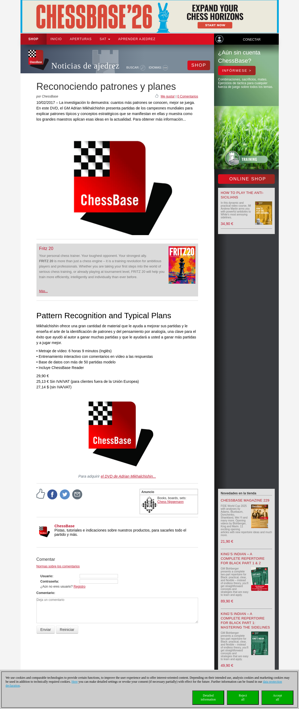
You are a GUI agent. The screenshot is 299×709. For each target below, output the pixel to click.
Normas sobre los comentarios (58, 566)
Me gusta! (168, 96)
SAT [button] (105, 39)
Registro (79, 586)
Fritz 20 (46, 248)
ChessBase (65, 526)
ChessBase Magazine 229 (245, 500)
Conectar (251, 39)
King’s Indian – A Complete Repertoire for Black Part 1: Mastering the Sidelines (245, 620)
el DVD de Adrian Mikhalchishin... (128, 476)
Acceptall (277, 697)
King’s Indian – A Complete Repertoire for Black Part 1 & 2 (243, 558)
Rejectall (243, 697)
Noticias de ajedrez (85, 65)
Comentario (45, 593)
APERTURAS (81, 39)
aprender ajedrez (136, 39)
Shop (33, 39)
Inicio (56, 39)
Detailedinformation (208, 697)
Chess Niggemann (170, 502)
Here (75, 681)
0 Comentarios (187, 96)
